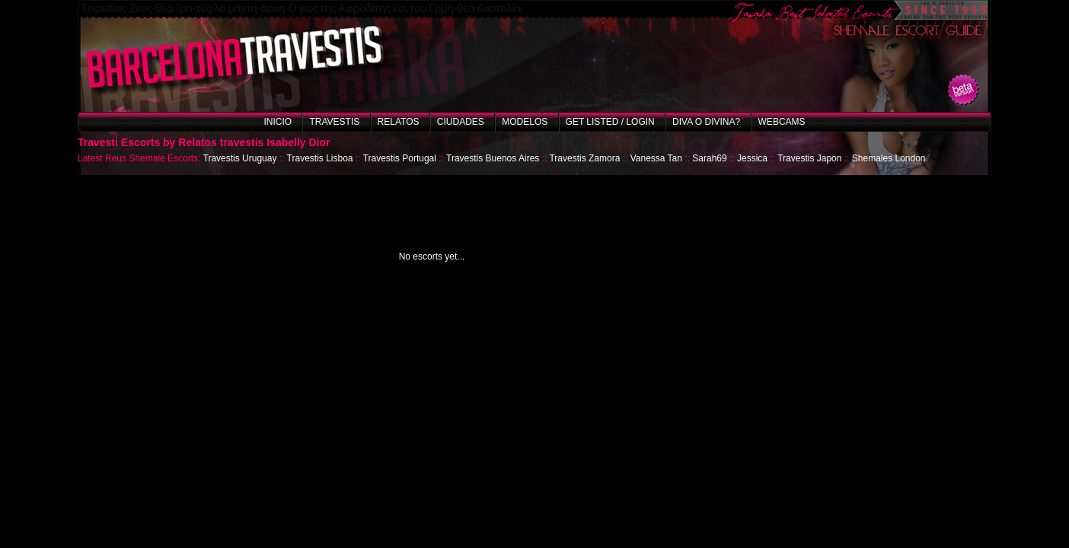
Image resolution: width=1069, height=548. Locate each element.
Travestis (334, 121)
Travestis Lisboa (320, 158)
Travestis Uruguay (240, 158)
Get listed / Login (610, 121)
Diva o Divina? (706, 121)
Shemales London (889, 158)
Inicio (277, 121)
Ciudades (460, 121)
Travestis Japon (809, 158)
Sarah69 (709, 158)
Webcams (782, 121)
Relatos (399, 121)
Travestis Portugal (399, 158)
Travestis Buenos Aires (492, 158)
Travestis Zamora (584, 158)
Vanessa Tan (656, 158)
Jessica (752, 158)
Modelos (524, 121)
